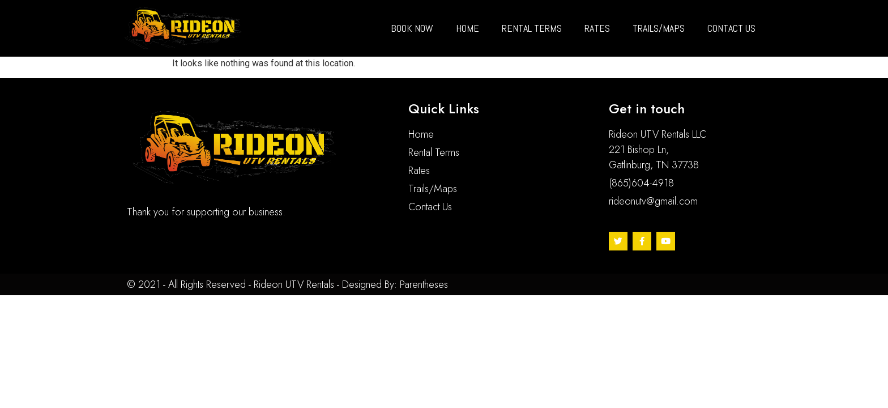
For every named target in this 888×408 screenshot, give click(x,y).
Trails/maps (659, 28)
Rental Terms (532, 28)
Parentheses (424, 284)
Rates (597, 28)
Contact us (731, 28)
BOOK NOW (412, 28)
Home (467, 28)
